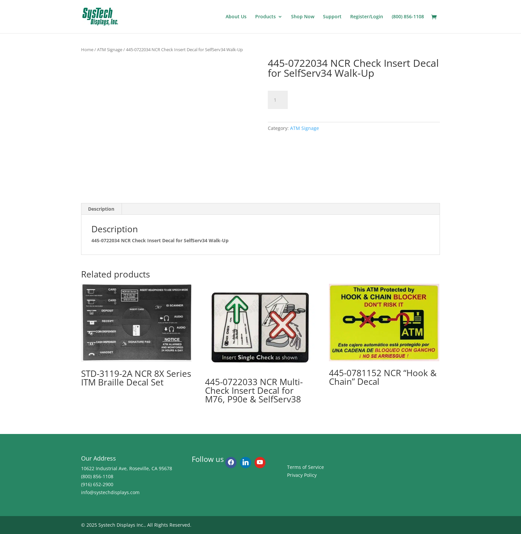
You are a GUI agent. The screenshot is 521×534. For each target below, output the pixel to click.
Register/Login (366, 17)
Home (87, 50)
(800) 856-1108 (408, 17)
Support (332, 17)
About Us (236, 17)
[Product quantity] (278, 100)
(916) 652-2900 (97, 484)
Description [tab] (101, 209)
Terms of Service (305, 467)
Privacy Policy (302, 475)
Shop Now (302, 17)
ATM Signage (109, 50)
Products (265, 17)
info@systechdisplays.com (110, 492)
